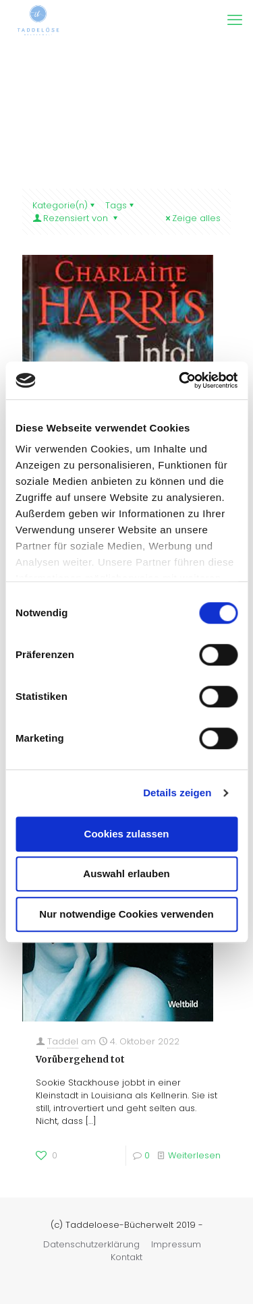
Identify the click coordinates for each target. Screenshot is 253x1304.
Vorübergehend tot (80, 1059)
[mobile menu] (234, 20)
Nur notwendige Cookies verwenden (126, 914)
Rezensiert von (75, 218)
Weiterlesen (194, 1155)
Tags (120, 205)
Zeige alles (192, 218)
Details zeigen (177, 792)
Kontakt (126, 1257)
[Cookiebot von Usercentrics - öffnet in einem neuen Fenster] (180, 380)
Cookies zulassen (126, 833)
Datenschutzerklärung (91, 1244)
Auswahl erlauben (126, 873)
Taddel (62, 1041)
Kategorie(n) (64, 205)
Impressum (176, 1244)
